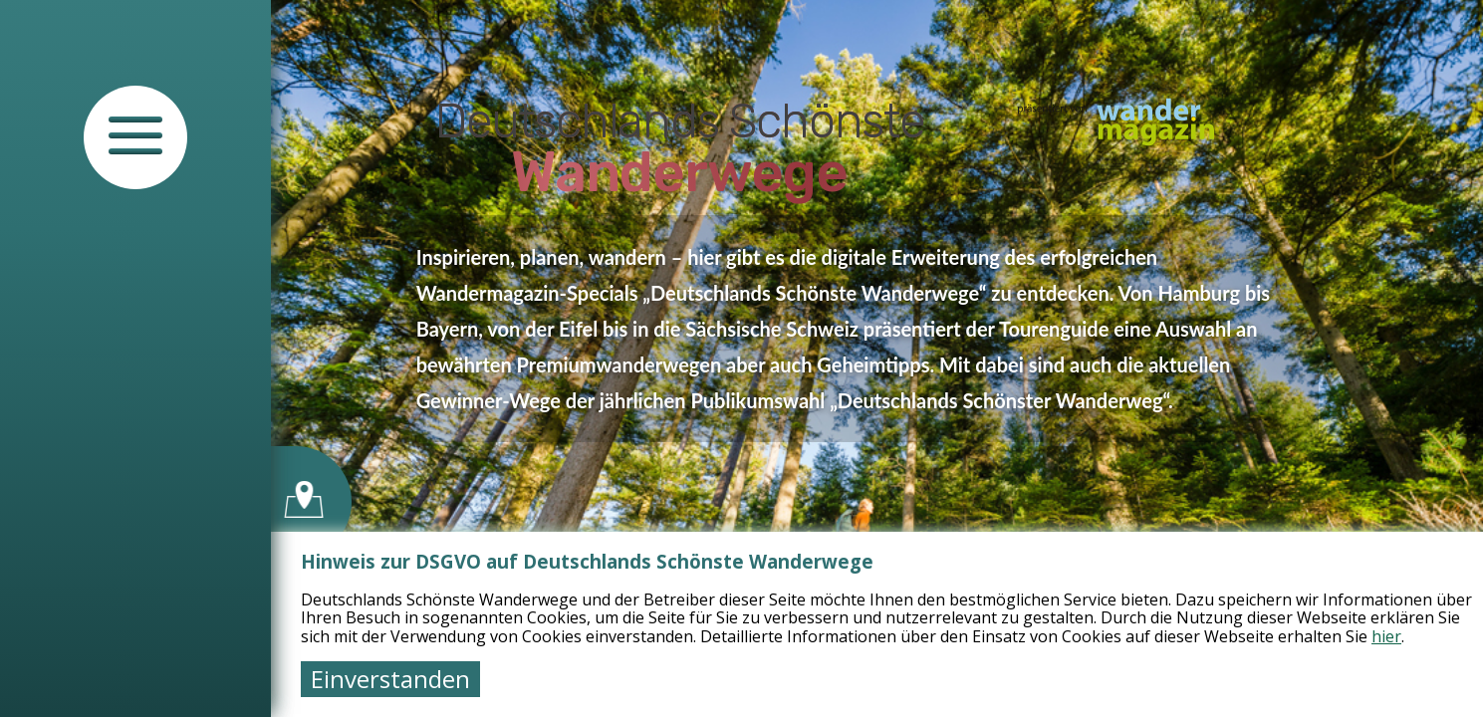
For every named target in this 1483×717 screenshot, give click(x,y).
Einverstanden (390, 678)
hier (1386, 636)
